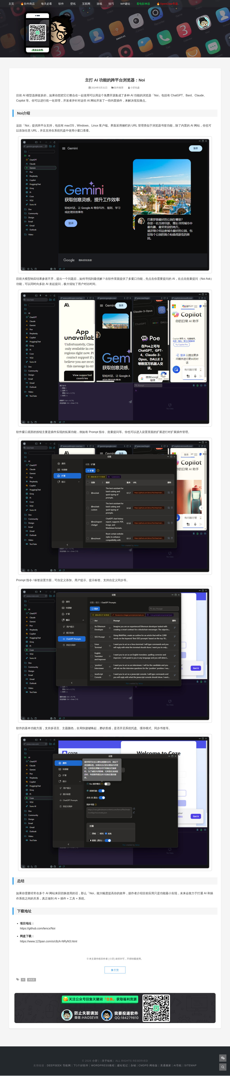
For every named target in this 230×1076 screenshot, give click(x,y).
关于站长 (107, 1061)
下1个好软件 (81, 1065)
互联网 (86, 3)
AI (23, 980)
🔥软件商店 (27, 3)
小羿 (95, 1061)
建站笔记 (122, 1065)
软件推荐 (118, 87)
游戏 (99, 3)
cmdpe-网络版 (148, 1065)
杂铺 (133, 1065)
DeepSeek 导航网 (59, 1065)
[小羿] (112, 958)
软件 (61, 3)
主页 (11, 3)
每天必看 (46, 3)
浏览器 (31, 980)
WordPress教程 (103, 1065)
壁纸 (73, 3)
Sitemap (190, 1065)
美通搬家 (165, 1065)
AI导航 (178, 1065)
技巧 (111, 3)
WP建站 (125, 3)
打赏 (115, 970)
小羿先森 (135, 87)
